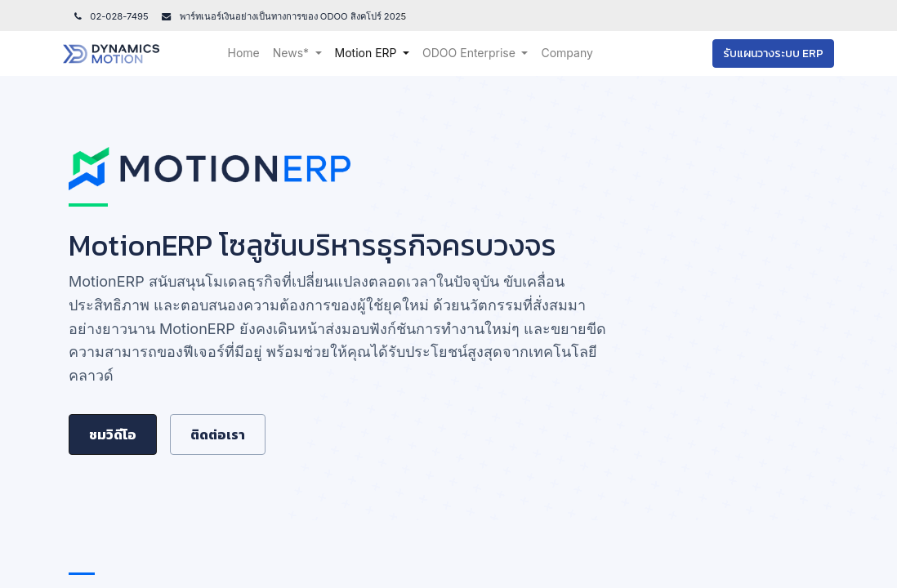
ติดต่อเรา (217, 434)
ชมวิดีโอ (112, 434)
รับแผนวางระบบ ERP (767, 53)
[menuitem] (249, 53)
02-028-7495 (110, 16)
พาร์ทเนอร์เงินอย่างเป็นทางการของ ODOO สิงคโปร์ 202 (289, 16)
